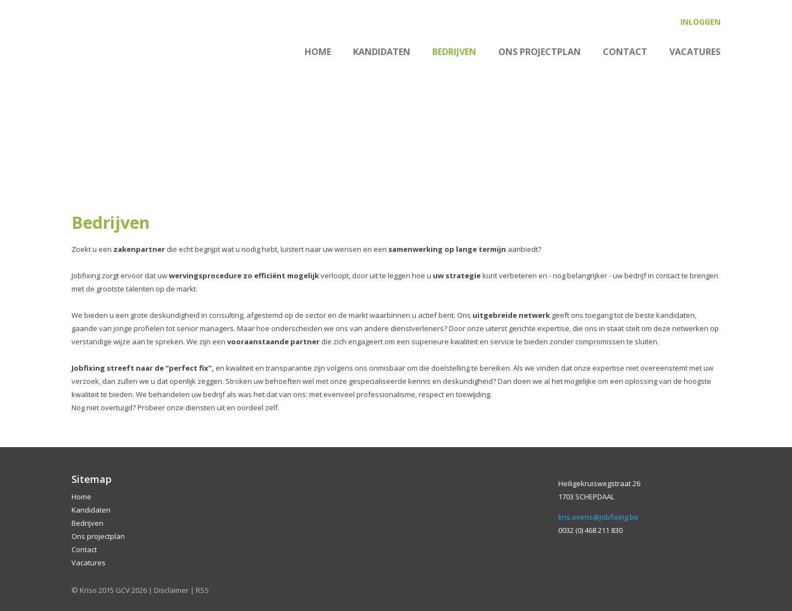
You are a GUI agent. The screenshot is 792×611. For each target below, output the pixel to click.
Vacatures (695, 52)
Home (318, 52)
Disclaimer (171, 590)
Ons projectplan (539, 52)
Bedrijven (454, 52)
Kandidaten (381, 52)
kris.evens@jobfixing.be (598, 517)
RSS (202, 590)
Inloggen (700, 21)
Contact (625, 52)
